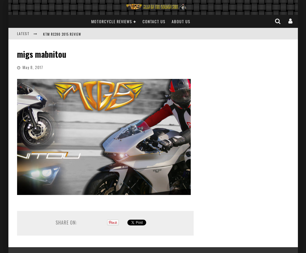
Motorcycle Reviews (111, 21)
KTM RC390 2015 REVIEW (62, 34)
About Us (181, 21)
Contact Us (153, 21)
